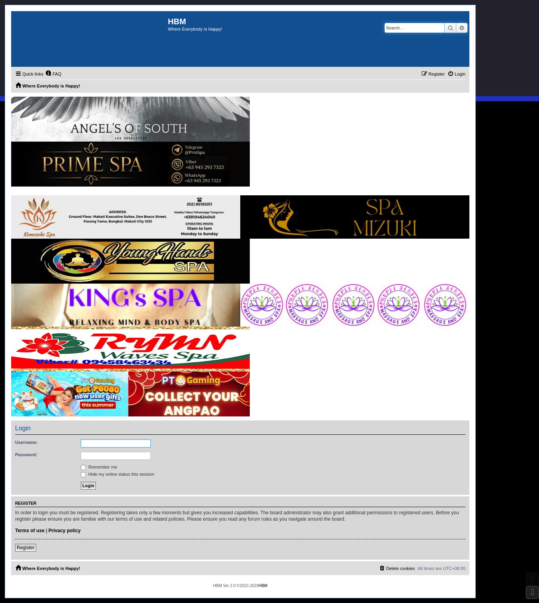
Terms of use (30, 530)
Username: (26, 442)
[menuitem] (53, 74)
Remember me (99, 467)
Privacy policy (65, 530)
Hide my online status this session (117, 474)
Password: (26, 454)
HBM (263, 586)
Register (26, 547)
